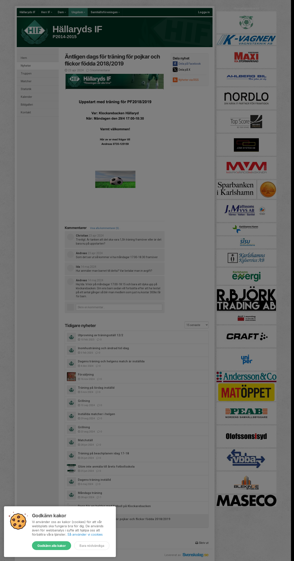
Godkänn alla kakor (51, 546)
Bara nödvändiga (91, 546)
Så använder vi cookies (85, 534)
